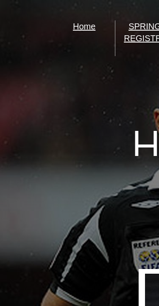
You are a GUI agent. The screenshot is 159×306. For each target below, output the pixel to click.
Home (84, 26)
